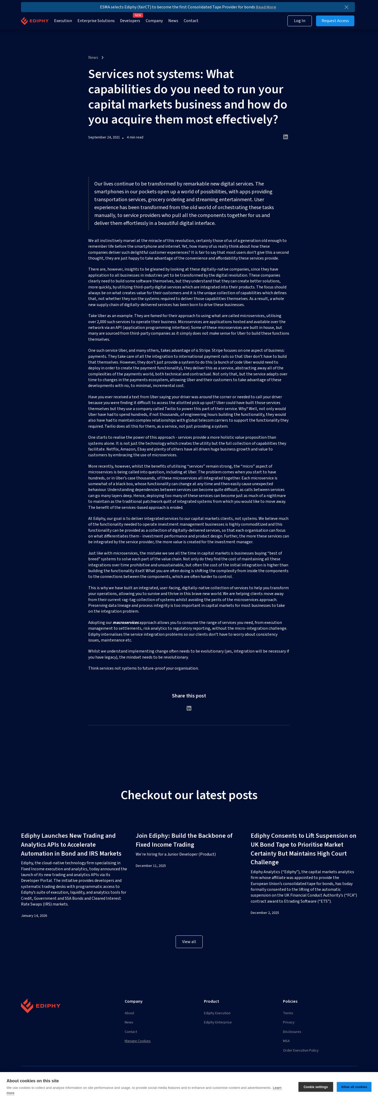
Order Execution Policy (301, 1050)
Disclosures (292, 1031)
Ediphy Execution (217, 1013)
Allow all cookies (354, 1087)
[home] (35, 21)
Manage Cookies (138, 1041)
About (129, 1013)
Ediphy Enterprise (218, 1022)
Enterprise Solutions (96, 21)
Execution (63, 21)
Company (154, 21)
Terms (288, 1013)
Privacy (289, 1022)
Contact (191, 21)
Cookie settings (316, 1087)
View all (189, 942)
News (173, 21)
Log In (299, 21)
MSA (286, 1041)
